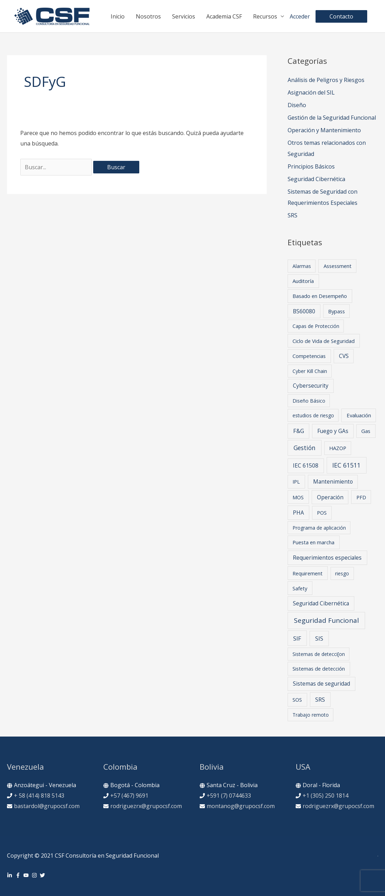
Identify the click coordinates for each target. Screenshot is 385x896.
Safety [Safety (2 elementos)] (300, 588)
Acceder (300, 16)
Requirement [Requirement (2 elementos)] (308, 573)
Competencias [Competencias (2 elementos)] (309, 355)
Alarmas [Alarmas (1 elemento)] (302, 266)
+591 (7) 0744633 (229, 795)
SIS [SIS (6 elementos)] (319, 638)
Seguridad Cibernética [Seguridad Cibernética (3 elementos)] (321, 603)
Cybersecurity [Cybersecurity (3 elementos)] (310, 385)
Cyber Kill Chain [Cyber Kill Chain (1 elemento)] (310, 371)
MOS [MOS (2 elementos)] (298, 497)
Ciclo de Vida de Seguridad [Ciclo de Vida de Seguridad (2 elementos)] (324, 340)
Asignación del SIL (311, 92)
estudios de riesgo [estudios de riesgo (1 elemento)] (313, 415)
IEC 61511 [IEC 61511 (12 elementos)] (346, 465)
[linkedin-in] (10, 875)
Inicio (118, 16)
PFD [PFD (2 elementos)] (361, 497)
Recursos (265, 16)
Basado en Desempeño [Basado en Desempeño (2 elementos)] (320, 295)
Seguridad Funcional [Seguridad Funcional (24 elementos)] (326, 620)
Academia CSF (224, 16)
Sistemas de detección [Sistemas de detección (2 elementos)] (319, 668)
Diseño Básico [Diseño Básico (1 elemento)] (309, 400)
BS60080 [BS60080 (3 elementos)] (304, 311)
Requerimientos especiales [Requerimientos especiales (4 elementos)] (327, 557)
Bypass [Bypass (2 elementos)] (336, 311)
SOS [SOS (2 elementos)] (297, 699)
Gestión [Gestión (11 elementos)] (305, 447)
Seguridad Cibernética (316, 179)
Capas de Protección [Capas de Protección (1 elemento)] (316, 326)
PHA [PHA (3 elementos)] (298, 512)
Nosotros (148, 16)
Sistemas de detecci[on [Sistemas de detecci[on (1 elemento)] (319, 654)
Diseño (297, 105)
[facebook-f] (18, 875)
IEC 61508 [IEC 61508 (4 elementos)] (305, 465)
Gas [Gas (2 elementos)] (365, 430)
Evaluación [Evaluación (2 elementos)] (359, 415)
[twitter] (43, 875)
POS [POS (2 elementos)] (322, 512)
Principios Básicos (311, 166)
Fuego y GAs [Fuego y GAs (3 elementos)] (332, 431)
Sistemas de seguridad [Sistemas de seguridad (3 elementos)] (321, 683)
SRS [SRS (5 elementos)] (320, 699)
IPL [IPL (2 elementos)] (296, 481)
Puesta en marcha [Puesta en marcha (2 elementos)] (313, 542)
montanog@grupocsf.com (241, 806)
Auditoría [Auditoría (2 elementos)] (303, 280)
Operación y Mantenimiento (324, 130)
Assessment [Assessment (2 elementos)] (337, 265)
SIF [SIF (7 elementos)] (297, 638)
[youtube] (26, 875)
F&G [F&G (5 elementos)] (298, 431)
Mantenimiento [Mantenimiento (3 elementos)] (333, 481)
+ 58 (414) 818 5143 (39, 795)
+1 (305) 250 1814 (325, 795)
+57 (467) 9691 (129, 795)
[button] (341, 16)
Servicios (183, 16)
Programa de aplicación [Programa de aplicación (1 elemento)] (319, 527)
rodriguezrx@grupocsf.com (146, 806)
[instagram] (35, 875)
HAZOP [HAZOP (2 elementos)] (337, 448)
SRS (292, 215)
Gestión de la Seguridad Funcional (332, 117)
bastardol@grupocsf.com (47, 806)
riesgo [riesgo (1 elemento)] (342, 573)
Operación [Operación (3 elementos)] (330, 497)
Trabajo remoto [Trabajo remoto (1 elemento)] (311, 714)
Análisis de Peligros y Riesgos (326, 80)
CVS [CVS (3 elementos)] (344, 356)
